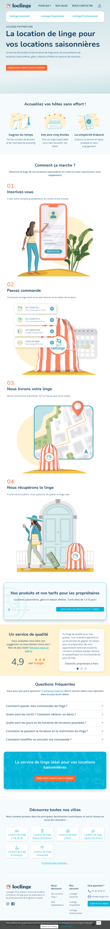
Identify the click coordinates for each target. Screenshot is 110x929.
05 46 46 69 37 (98, 891)
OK (98, 923)
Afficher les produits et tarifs (80, 609)
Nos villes (61, 5)
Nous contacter (82, 5)
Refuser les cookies (49, 926)
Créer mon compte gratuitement (26, 67)
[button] (30, 610)
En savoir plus (67, 926)
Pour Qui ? (44, 5)
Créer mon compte (55, 778)
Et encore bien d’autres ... (55, 863)
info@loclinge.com (100, 896)
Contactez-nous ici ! (53, 691)
